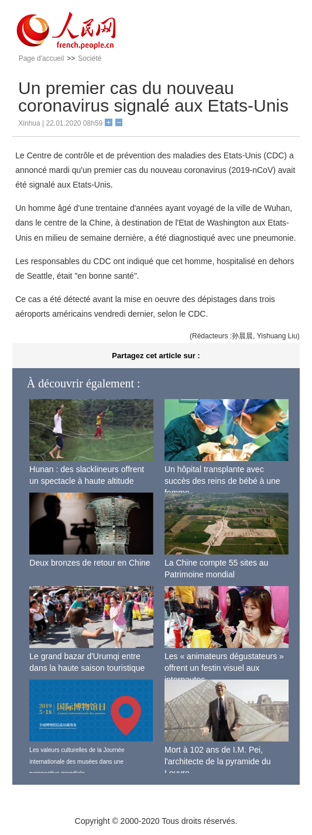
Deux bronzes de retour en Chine (89, 562)
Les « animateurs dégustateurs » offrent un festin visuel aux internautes (224, 668)
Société (89, 58)
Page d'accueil (41, 58)
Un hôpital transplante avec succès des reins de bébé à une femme (222, 481)
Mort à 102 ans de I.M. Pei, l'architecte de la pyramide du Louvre (217, 761)
